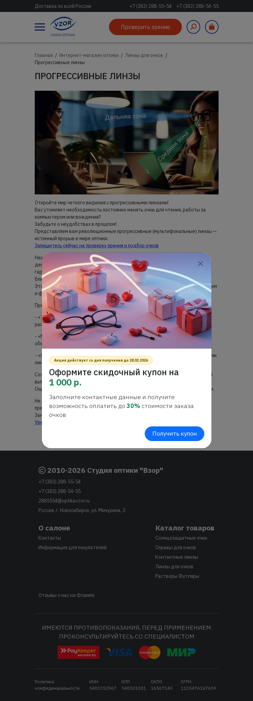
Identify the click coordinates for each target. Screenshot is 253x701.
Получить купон (174, 433)
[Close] (200, 263)
